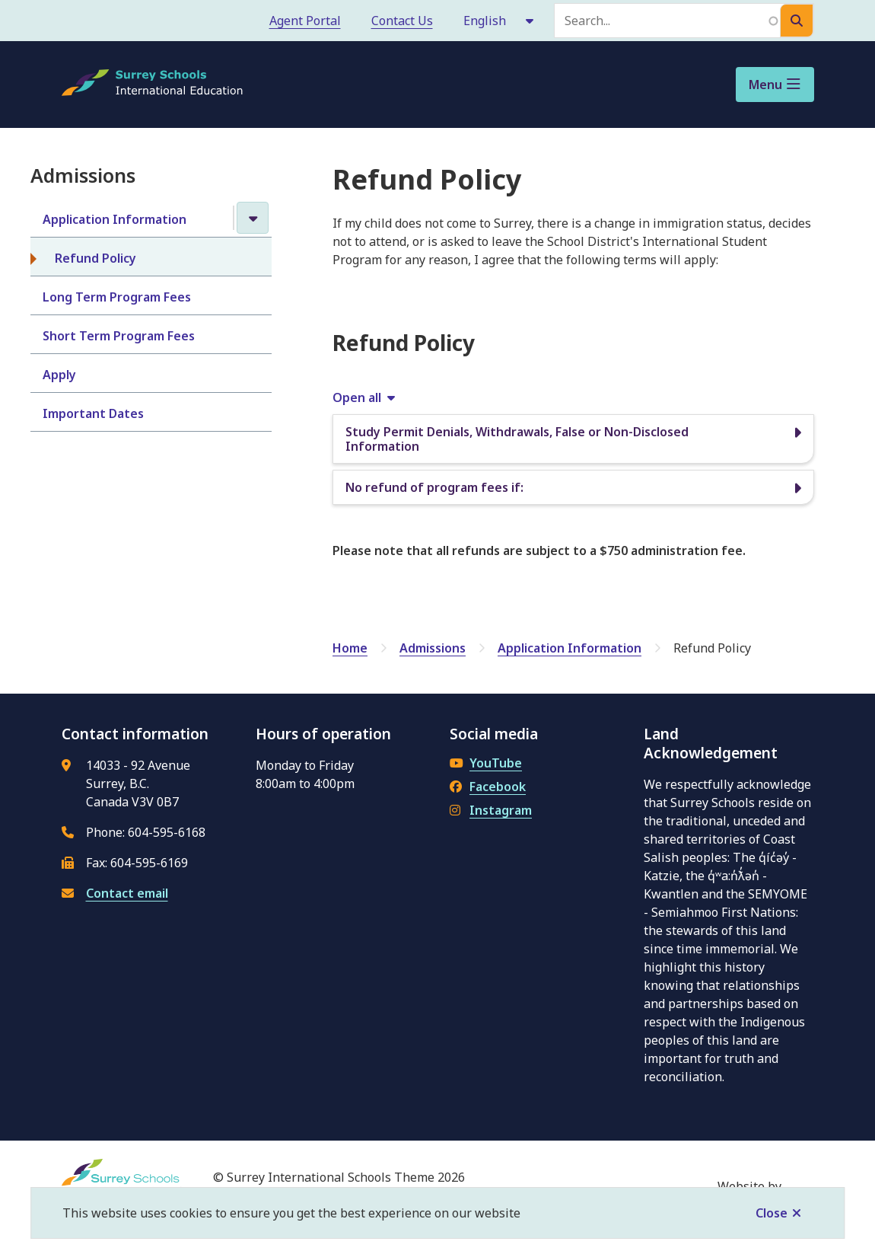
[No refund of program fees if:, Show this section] (573, 487)
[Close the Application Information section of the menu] (253, 218)
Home (350, 648)
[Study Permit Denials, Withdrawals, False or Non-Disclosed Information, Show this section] (573, 439)
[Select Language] (499, 20)
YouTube (486, 763)
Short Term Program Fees (119, 335)
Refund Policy (95, 258)
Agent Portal (305, 20)
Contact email (127, 893)
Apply (59, 374)
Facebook (488, 786)
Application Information (114, 219)
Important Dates (93, 413)
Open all (356, 397)
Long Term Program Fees (117, 297)
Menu (765, 84)
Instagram (491, 810)
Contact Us (402, 20)
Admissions (432, 648)
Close (772, 1213)
